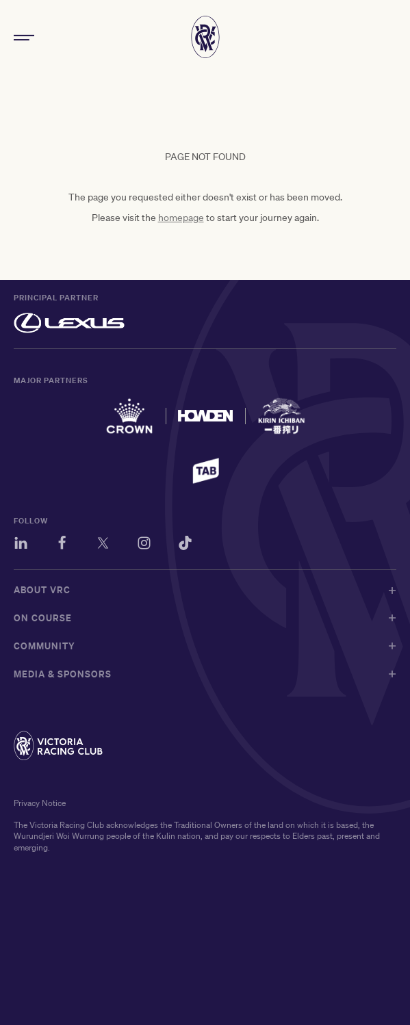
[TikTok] (185, 545)
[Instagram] (144, 545)
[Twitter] (103, 545)
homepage (181, 217)
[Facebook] (62, 545)
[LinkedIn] (21, 545)
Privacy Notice (40, 803)
